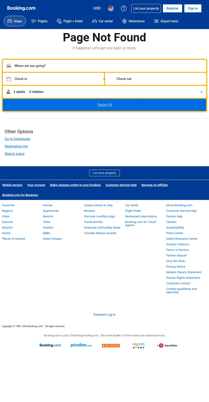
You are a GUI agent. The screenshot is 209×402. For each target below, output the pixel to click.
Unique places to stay (98, 205)
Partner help (174, 216)
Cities (6, 216)
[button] (104, 92)
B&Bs (46, 233)
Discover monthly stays (99, 216)
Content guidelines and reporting (181, 290)
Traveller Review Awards (100, 233)
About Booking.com (179, 205)
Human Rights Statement (183, 277)
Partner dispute (176, 255)
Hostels (48, 227)
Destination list (16, 146)
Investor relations (177, 244)
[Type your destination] (104, 66)
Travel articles (93, 222)
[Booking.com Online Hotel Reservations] (21, 8)
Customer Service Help (121, 185)
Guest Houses (52, 238)
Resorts (48, 216)
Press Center (174, 233)
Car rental (131, 205)
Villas (46, 222)
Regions (7, 211)
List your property (104, 173)
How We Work (175, 261)
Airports (7, 227)
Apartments (51, 211)
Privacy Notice (175, 266)
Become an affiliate (155, 185)
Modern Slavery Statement (184, 272)
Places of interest (13, 238)
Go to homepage (17, 139)
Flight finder (133, 211)
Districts (7, 222)
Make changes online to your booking (75, 185)
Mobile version (12, 185)
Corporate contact (178, 283)
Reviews (89, 211)
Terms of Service (177, 250)
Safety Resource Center (181, 238)
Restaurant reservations (141, 216)
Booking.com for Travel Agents (140, 223)
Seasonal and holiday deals (102, 227)
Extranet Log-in (104, 314)
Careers (171, 222)
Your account (36, 185)
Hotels (6, 233)
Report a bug (14, 154)
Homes (48, 205)
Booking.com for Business (20, 195)
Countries (8, 205)
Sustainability (175, 227)
